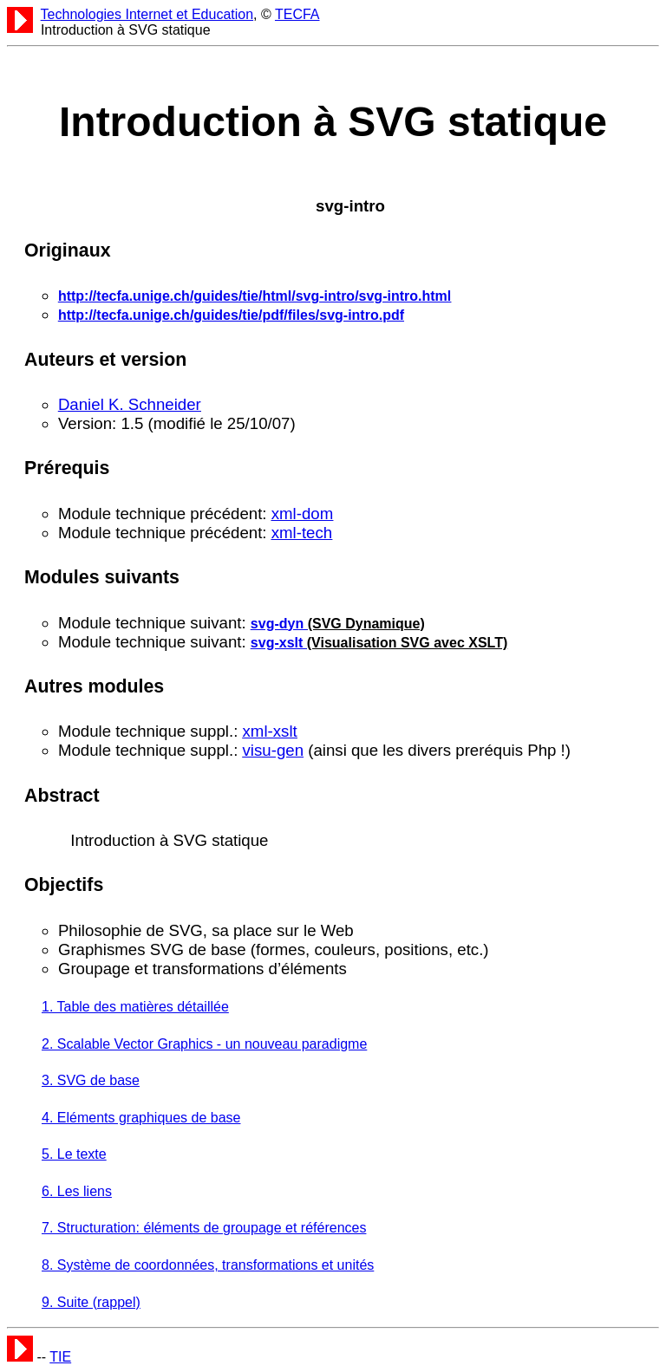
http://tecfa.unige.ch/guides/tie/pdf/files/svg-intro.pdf (231, 315)
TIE (60, 1356)
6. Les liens (77, 1191)
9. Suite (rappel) (91, 1302)
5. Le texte (74, 1154)
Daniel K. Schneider (129, 404)
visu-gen (273, 750)
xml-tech (302, 532)
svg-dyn (279, 623)
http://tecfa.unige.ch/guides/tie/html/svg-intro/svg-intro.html (254, 296)
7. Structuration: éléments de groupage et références (204, 1227)
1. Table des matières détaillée (135, 1006)
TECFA (297, 14)
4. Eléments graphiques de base (141, 1117)
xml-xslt (270, 731)
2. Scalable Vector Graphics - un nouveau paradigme (204, 1044)
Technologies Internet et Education (147, 14)
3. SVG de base (91, 1080)
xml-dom (302, 513)
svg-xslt (279, 642)
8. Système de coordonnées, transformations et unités (208, 1265)
